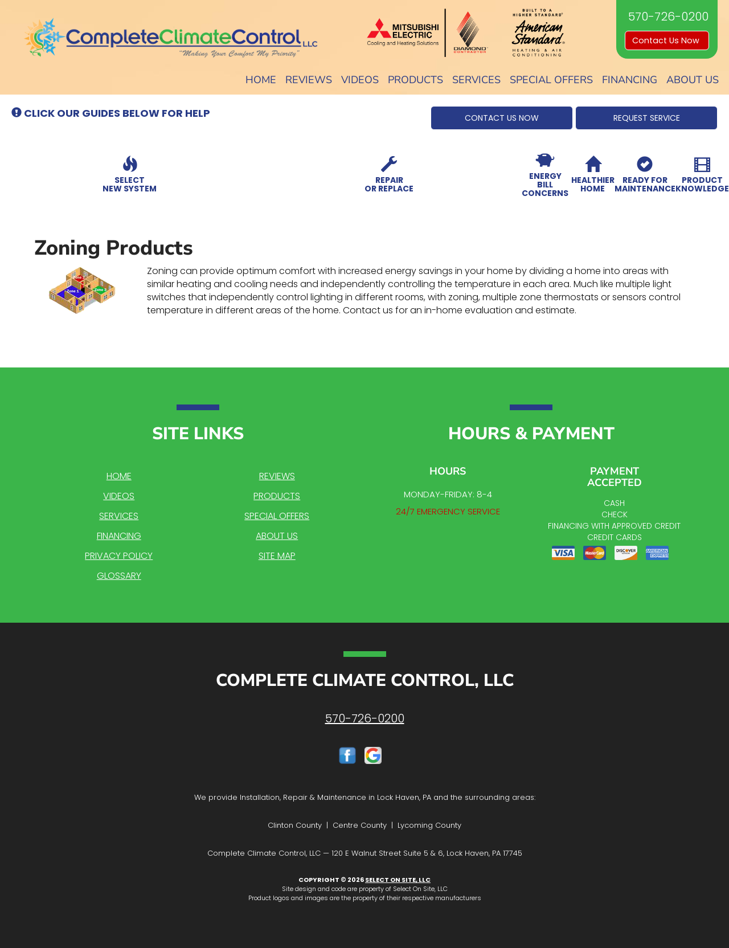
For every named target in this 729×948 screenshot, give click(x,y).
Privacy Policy (119, 555)
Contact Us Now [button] (667, 40)
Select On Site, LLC (398, 879)
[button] (502, 118)
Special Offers (551, 80)
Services (476, 80)
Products (415, 80)
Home (260, 80)
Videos (360, 80)
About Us (692, 80)
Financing (629, 80)
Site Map (277, 555)
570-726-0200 (364, 718)
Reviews (308, 80)
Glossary (119, 575)
